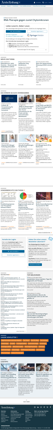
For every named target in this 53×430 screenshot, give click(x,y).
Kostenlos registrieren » (37, 31)
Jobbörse (3, 421)
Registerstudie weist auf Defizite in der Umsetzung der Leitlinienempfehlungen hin (26, 207)
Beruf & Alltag (34, 340)
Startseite (3, 413)
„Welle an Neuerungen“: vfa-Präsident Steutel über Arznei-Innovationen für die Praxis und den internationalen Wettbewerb (26, 112)
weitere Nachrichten (21, 331)
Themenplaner (28, 414)
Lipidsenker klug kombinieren (23, 64)
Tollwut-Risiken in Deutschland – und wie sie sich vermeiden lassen (12, 315)
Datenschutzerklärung (16, 416)
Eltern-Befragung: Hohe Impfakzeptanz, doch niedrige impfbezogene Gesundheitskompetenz (12, 302)
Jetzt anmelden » (15, 31)
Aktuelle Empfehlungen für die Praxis (26, 146)
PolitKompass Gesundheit (28, 350)
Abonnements (28, 417)
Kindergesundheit (6, 347)
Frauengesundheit (21, 344)
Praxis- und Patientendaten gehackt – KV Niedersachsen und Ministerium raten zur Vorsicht (13, 278)
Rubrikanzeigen (29, 416)
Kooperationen (4, 420)
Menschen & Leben (18, 347)
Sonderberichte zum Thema (12, 190)
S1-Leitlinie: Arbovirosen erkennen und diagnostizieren (10, 324)
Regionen (3, 419)
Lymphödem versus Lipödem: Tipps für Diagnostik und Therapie (12, 328)
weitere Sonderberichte (45, 233)
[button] (50, 2)
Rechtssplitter (40, 350)
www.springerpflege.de (39, 414)
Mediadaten (28, 413)
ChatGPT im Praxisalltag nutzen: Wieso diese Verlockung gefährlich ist (8, 376)
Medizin (3, 414)
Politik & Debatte (5, 417)
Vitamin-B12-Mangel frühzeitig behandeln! (8, 146)
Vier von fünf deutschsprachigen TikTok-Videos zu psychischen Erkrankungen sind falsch (12, 286)
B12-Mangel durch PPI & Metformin (43, 146)
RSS (26, 421)
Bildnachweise (14, 421)
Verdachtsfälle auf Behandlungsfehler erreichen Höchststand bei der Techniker (12, 306)
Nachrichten (5, 275)
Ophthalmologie (6, 350)
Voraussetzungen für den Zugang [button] (31, 50)
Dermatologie (44, 340)
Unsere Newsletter (8, 338)
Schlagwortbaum (15, 413)
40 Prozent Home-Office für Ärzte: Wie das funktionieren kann (25, 376)
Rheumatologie (6, 353)
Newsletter (28, 420)
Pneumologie (15, 350)
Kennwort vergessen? (11, 35)
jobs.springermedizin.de (40, 416)
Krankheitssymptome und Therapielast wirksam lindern (7, 206)
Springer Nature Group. (31, 428)
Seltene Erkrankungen (17, 353)
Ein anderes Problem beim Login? (14, 36)
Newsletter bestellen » (35, 265)
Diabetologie (5, 344)
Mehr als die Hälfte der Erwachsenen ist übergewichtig (10, 282)
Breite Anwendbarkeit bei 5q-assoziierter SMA (44, 205)
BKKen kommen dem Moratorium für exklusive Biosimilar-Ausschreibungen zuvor (12, 294)
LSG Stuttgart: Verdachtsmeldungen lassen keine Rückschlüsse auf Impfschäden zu (12, 299)
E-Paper (27, 419)
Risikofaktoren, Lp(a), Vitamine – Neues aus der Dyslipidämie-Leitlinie (9, 65)
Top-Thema (26, 340)
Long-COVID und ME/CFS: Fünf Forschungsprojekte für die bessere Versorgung (44, 108)
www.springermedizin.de (40, 413)
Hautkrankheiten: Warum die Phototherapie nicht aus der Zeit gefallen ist (12, 290)
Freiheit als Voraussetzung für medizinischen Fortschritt (7, 108)
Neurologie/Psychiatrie (31, 347)
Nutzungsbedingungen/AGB (17, 414)
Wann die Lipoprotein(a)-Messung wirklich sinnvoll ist (44, 65)
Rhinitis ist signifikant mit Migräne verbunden (11, 321)
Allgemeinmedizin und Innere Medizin (11, 340)
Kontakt (12, 420)
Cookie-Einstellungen (16, 417)
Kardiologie (43, 344)
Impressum (13, 419)
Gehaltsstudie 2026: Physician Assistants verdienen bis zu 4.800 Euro (13, 311)
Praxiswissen (4, 416)
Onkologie (41, 347)
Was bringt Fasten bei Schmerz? (8, 318)
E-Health (12, 344)
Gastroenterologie (33, 344)
